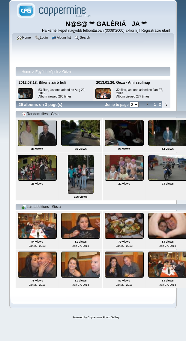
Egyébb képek (46, 72)
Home (26, 72)
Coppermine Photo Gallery (103, 317)
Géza (66, 72)
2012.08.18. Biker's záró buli (42, 82)
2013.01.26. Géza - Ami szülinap (123, 82)
